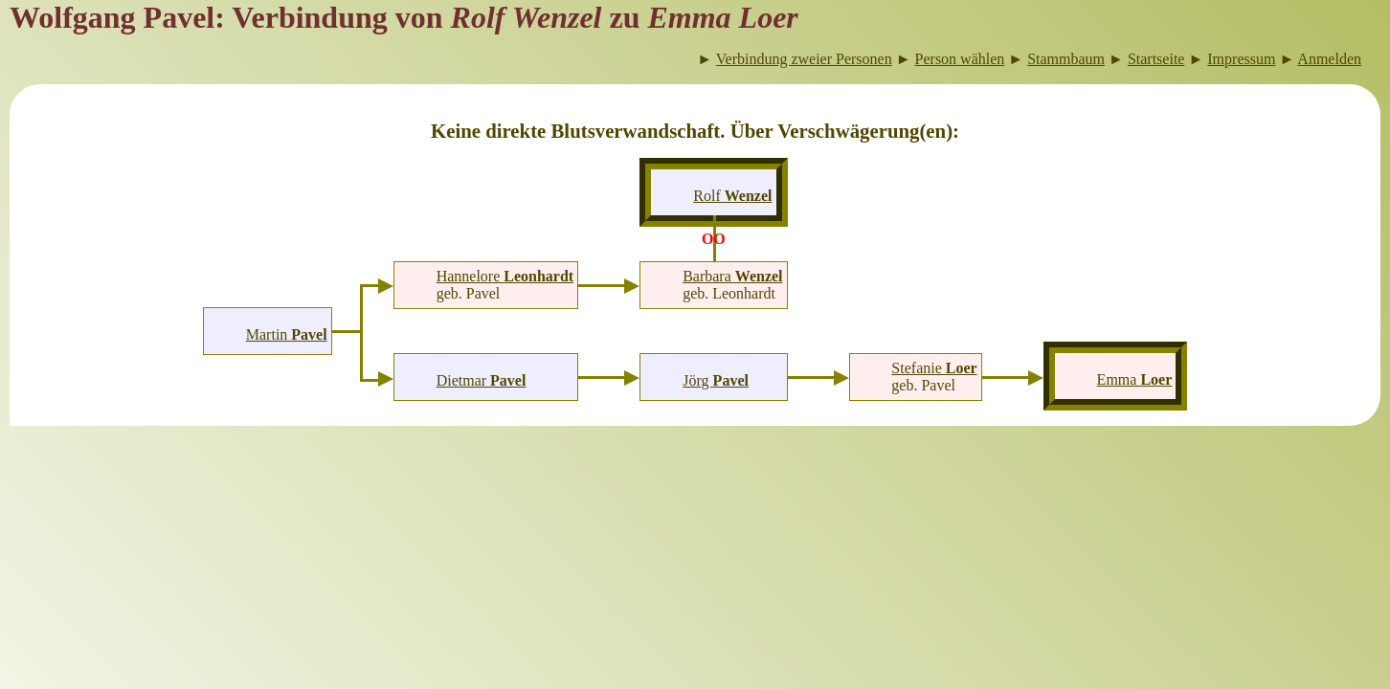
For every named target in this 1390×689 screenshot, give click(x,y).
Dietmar (482, 380)
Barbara (732, 276)
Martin (286, 334)
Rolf (732, 196)
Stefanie (933, 368)
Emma (1135, 379)
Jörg (716, 380)
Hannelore (505, 276)
